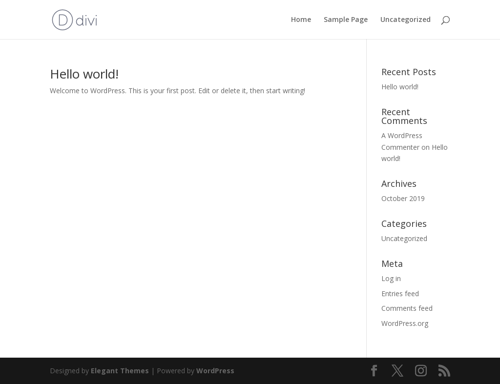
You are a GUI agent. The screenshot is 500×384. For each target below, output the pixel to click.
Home (301, 20)
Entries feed (400, 293)
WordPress (215, 370)
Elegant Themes (120, 370)
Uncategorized (405, 20)
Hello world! (84, 73)
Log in (391, 278)
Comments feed (407, 308)
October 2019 (403, 198)
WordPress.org (404, 323)
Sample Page (346, 20)
